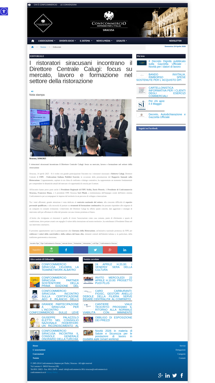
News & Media (104, 41)
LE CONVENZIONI (68, 5)
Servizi (183, 346)
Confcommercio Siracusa (108, 243)
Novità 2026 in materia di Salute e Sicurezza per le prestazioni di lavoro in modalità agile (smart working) (107, 335)
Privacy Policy (52, 372)
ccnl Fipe (95, 243)
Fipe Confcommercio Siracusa (51, 243)
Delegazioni (181, 350)
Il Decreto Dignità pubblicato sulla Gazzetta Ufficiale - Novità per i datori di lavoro (167, 64)
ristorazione (87, 243)
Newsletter (175, 41)
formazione (77, 243)
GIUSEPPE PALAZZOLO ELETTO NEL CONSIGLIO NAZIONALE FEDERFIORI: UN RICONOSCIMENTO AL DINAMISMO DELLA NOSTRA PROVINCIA (60, 324)
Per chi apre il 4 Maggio (157, 102)
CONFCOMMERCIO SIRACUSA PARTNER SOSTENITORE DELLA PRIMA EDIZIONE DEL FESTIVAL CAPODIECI (60, 283)
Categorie (182, 354)
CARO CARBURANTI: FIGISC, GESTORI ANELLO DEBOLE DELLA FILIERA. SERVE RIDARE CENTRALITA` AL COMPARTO (107, 295)
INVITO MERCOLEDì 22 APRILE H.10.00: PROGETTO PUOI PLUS (113, 280)
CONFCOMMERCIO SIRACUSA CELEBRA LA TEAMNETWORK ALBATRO (60, 267)
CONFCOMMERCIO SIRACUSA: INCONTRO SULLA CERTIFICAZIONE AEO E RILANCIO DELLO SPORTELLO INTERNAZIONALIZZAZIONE (60, 297)
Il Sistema (86, 41)
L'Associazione (47, 41)
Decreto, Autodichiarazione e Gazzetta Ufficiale (167, 116)
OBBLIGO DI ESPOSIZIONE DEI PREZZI (113, 319)
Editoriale (49, 259)
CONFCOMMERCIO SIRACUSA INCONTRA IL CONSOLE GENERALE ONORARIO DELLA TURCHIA (60, 335)
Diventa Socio (68, 41)
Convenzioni (38, 354)
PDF (51, 249)
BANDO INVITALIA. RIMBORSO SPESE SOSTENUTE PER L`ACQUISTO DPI (161, 77)
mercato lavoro (67, 243)
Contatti (182, 358)
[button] (4, 11)
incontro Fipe (34, 243)
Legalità (122, 41)
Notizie (43, 47)
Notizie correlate (91, 259)
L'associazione (39, 350)
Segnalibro (36, 250)
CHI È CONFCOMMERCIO (45, 5)
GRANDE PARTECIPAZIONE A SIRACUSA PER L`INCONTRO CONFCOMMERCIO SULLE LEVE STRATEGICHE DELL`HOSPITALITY (54, 310)
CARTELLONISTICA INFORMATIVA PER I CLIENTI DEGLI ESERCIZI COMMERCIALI (167, 91)
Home (35, 346)
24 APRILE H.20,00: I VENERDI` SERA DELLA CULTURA (113, 267)
